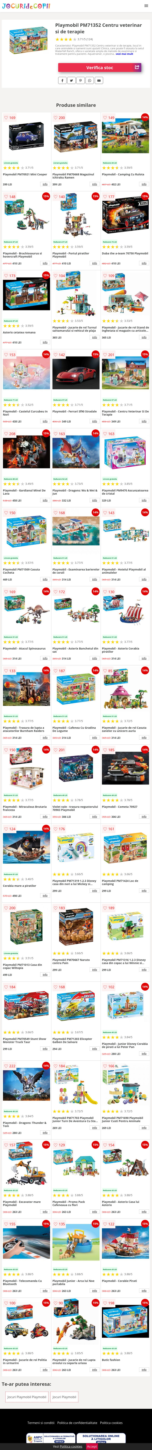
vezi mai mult (124, 54)
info (45, 184)
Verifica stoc (114, 67)
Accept (92, 1446)
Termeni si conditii (41, 1423)
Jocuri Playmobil (64, 1397)
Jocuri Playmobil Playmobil (27, 1397)
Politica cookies (111, 1423)
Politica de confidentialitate (77, 1423)
